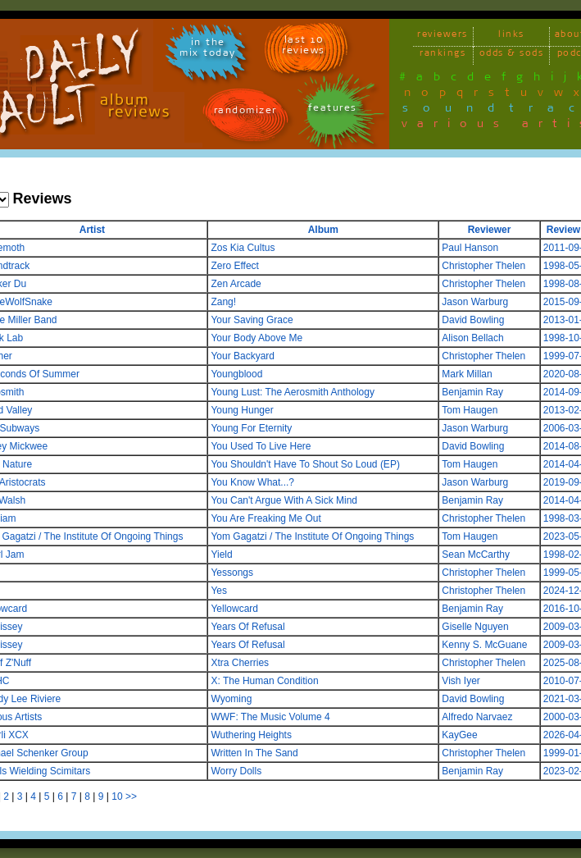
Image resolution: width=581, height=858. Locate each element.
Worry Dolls (236, 771)
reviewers (442, 36)
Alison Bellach (472, 338)
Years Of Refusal (247, 626)
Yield (221, 554)
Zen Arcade (236, 284)
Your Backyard (243, 356)
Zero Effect (234, 266)
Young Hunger (242, 410)
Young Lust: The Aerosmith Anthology (292, 392)
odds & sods (511, 55)
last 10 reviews (303, 47)
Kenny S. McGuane (484, 644)
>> (131, 796)
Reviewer (489, 229)
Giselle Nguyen (475, 626)
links (511, 36)
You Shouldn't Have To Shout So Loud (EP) (305, 464)
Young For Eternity (251, 428)
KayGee (459, 735)
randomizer (245, 112)
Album (323, 229)
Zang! (223, 302)
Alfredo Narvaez (477, 717)
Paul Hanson (470, 247)
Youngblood (236, 374)
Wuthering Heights (251, 735)
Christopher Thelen (483, 266)
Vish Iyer (460, 681)
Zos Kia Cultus (243, 247)
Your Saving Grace (252, 320)
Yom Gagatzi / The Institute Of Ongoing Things (312, 536)
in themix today (207, 50)
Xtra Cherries (240, 663)
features (332, 110)
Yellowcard (234, 608)
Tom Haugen (469, 410)
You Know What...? (252, 482)
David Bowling (473, 320)
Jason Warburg (475, 302)
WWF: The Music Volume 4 (270, 717)
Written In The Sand (254, 753)
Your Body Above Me (256, 338)
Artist (92, 229)
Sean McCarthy (476, 554)
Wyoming (231, 699)
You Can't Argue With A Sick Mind (284, 500)
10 (116, 796)
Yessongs (232, 572)
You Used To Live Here (261, 446)
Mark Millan (467, 374)
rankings (442, 55)
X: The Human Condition (264, 681)
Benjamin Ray (472, 392)
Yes (219, 590)
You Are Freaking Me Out (265, 518)
